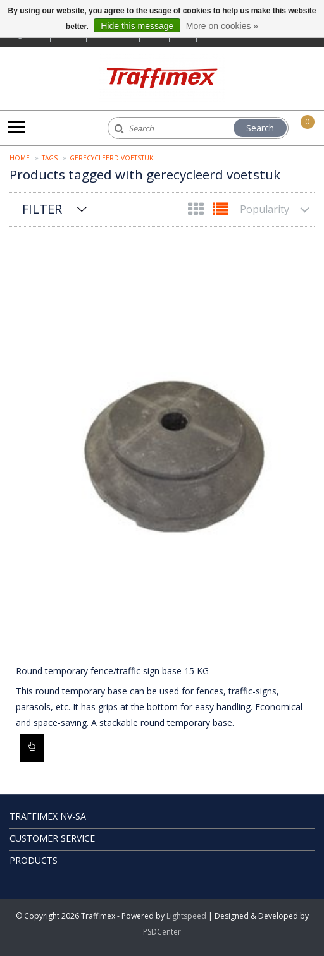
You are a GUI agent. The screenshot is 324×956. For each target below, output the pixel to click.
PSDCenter (162, 931)
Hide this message (137, 26)
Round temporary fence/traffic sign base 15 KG (112, 671)
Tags (50, 158)
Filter (42, 208)
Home (19, 158)
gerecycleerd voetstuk (111, 158)
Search (260, 128)
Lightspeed (186, 916)
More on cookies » (222, 26)
